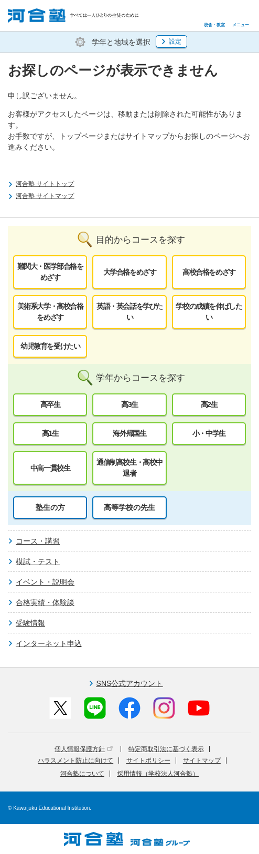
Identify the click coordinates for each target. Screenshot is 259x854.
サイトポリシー (148, 760)
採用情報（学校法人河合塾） (158, 773)
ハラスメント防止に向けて (75, 760)
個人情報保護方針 (84, 749)
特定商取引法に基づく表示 (166, 749)
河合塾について (82, 773)
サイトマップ (202, 760)
